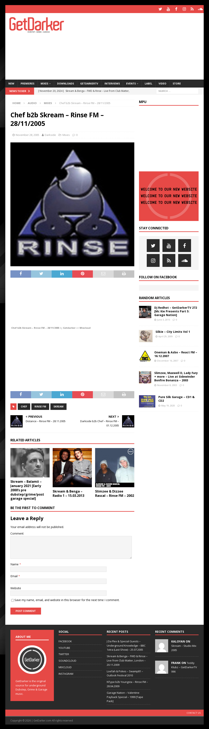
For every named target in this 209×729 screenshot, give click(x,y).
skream (58, 406)
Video (162, 82)
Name (14, 563)
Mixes (44, 82)
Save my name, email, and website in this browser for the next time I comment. (67, 599)
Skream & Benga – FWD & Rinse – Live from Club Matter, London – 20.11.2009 (127, 660)
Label (148, 82)
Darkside (50, 134)
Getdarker (69, 327)
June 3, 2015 (163, 319)
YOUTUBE (64, 647)
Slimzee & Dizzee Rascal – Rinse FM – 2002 (114, 492)
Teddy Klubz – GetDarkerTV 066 (184, 666)
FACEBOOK (65, 640)
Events (131, 82)
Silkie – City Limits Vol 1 (173, 331)
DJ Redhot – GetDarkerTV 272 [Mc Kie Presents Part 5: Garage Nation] (175, 310)
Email (14, 575)
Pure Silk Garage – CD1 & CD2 (176, 398)
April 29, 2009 (165, 335)
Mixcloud (85, 327)
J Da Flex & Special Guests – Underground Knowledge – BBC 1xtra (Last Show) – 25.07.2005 (126, 645)
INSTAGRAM (66, 673)
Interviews (112, 82)
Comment (17, 533)
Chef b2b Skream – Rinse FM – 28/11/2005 (35, 327)
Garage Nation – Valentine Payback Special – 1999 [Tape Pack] (125, 696)
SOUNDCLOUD (67, 660)
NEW (11, 82)
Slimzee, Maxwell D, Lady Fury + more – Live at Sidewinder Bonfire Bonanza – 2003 (176, 375)
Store (177, 82)
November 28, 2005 (27, 134)
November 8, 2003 (167, 384)
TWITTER (64, 653)
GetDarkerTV (89, 82)
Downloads (65, 82)
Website (15, 587)
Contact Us (194, 712)
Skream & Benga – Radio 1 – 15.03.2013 (68, 492)
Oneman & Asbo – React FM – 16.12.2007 (175, 353)
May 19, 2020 (168, 404)
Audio (32, 102)
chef (24, 406)
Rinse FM (40, 406)
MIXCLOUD (65, 666)
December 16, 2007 (167, 360)
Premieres (27, 82)
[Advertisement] (141, 44)
